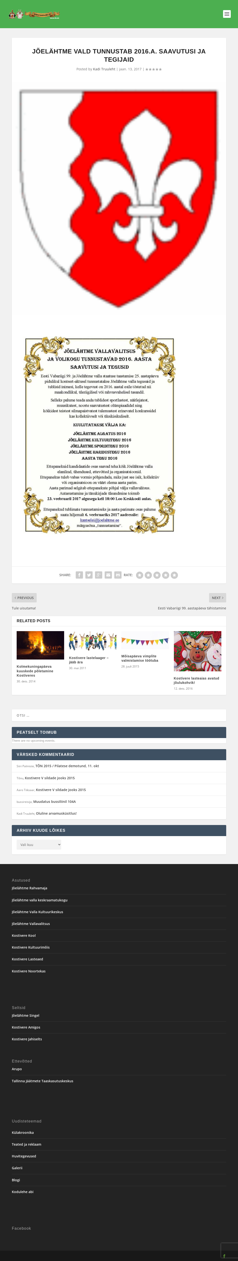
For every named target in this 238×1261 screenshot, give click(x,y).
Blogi (16, 1180)
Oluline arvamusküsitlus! (56, 813)
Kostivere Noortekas (29, 971)
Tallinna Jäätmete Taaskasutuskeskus (42, 1081)
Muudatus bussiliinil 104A (54, 801)
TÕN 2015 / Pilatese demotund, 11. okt (67, 766)
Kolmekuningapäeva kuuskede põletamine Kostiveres (35, 671)
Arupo (17, 1069)
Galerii (17, 1168)
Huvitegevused (24, 1156)
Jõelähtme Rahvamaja (29, 888)
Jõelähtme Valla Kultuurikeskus (37, 912)
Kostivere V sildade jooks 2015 (50, 778)
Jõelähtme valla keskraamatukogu (40, 900)
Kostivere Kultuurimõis (31, 947)
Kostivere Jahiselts (27, 1039)
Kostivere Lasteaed (27, 959)
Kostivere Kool (24, 935)
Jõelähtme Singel (25, 1015)
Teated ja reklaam (26, 1144)
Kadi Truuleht (104, 69)
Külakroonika (23, 1132)
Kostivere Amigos (26, 1027)
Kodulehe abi (23, 1191)
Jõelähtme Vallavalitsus (31, 923)
